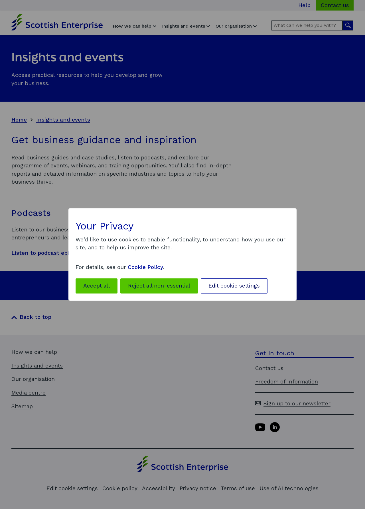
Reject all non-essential (159, 285)
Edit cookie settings (234, 285)
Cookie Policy (145, 267)
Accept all (96, 285)
